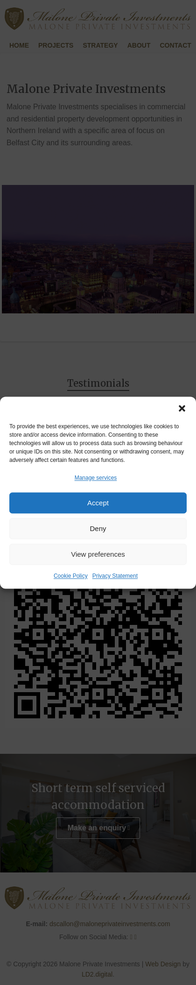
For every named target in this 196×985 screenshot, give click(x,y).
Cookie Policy (71, 576)
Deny (98, 528)
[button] (182, 408)
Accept (98, 503)
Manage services (96, 478)
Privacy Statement (115, 576)
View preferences (98, 554)
